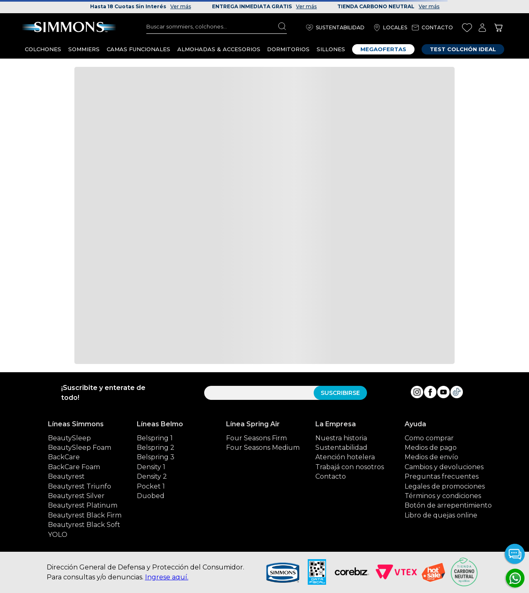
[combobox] (216, 26)
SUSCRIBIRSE (340, 393)
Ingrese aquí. (166, 577)
